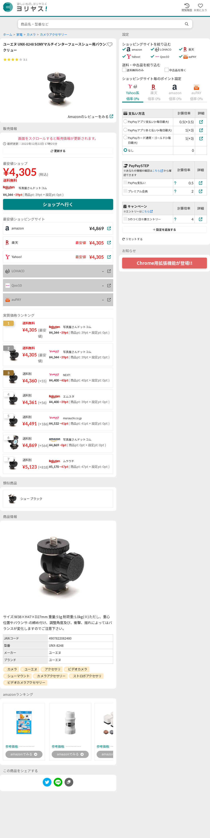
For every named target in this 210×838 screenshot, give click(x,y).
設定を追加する (164, 229)
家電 (19, 34)
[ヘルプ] (175, 183)
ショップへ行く (58, 204)
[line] (58, 783)
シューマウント (18, 676)
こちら (157, 170)
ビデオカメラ (77, 669)
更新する (58, 151)
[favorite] (110, 44)
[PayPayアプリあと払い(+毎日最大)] (201, 130)
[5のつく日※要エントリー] (201, 219)
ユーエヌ (30, 669)
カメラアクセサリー (53, 34)
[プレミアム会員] (201, 191)
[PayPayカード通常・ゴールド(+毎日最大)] (201, 138)
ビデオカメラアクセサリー (26, 682)
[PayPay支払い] (201, 183)
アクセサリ (52, 669)
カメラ (31, 34)
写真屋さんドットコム (33, 188)
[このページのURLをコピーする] (69, 782)
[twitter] (47, 783)
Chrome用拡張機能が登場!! (165, 263)
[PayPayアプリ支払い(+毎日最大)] (201, 122)
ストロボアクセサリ (87, 676)
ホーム (7, 34)
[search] (187, 24)
